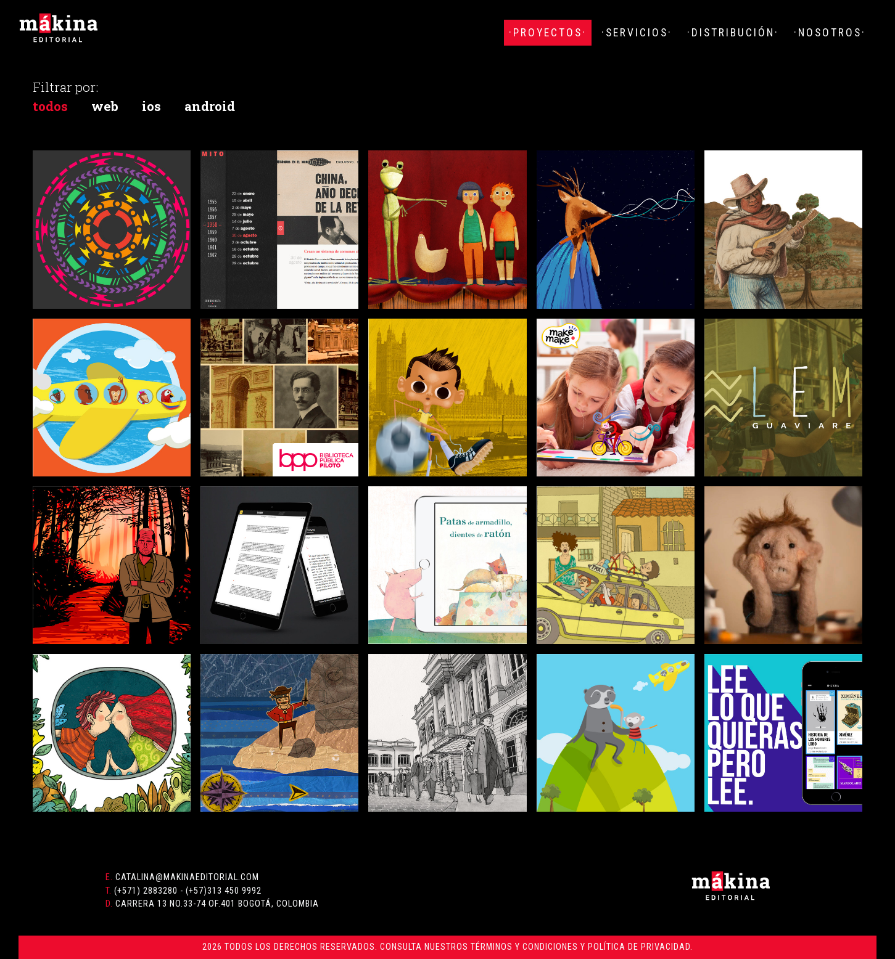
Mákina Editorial (58, 28)
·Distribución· (733, 33)
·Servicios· (636, 33)
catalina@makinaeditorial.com (187, 877)
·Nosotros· (830, 33)
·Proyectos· (548, 33)
